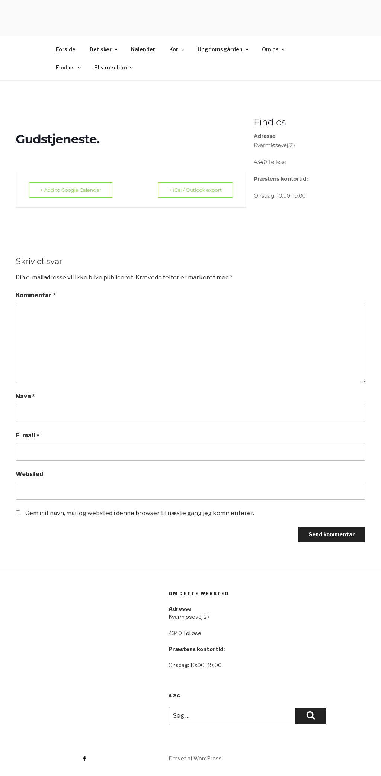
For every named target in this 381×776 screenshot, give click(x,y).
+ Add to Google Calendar (73, 190)
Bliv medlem (114, 67)
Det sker (104, 49)
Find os (69, 67)
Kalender (143, 49)
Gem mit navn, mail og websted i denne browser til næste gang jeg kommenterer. (139, 513)
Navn (25, 396)
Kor (177, 49)
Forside (66, 49)
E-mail (27, 435)
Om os (274, 49)
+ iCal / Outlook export (193, 190)
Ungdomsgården (224, 49)
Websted (30, 474)
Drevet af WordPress (195, 758)
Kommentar (36, 295)
